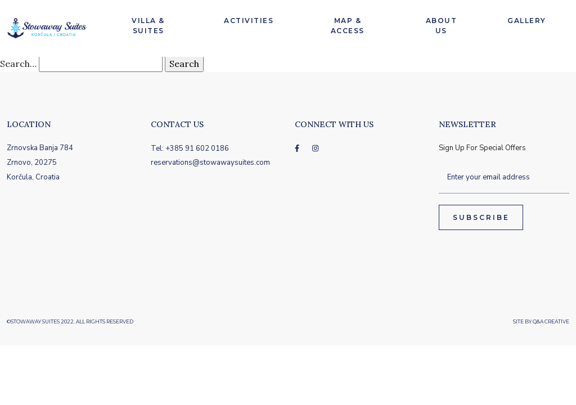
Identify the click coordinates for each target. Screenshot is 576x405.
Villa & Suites (148, 25)
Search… (18, 63)
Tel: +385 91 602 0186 (190, 148)
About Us (441, 25)
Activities (248, 20)
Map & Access (347, 25)
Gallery (526, 20)
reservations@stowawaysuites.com (210, 163)
